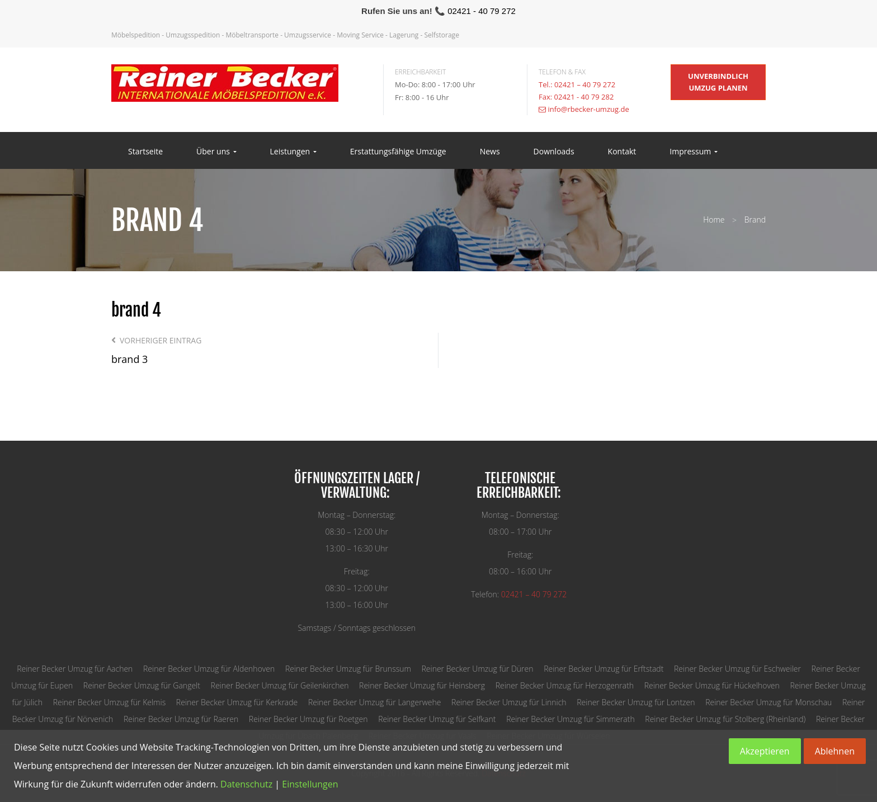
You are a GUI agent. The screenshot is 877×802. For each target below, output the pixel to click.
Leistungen (293, 151)
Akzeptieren (765, 751)
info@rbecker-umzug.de (588, 109)
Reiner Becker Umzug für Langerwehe (374, 702)
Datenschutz (246, 784)
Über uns (216, 151)
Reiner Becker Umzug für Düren (477, 668)
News (490, 151)
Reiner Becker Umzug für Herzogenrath (565, 685)
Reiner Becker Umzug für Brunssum (348, 668)
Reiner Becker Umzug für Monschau (768, 702)
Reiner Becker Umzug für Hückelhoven (712, 685)
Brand (755, 219)
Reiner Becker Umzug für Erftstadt (603, 668)
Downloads (554, 151)
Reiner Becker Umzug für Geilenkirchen (280, 685)
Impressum (693, 151)
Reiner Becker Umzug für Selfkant (437, 719)
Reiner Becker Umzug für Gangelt (141, 685)
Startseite (145, 151)
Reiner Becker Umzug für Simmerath (570, 719)
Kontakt (622, 151)
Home (713, 219)
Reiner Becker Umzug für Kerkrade (237, 702)
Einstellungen (310, 784)
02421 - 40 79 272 (481, 11)
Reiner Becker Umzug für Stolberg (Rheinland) (725, 719)
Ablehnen (835, 751)
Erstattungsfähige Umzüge (398, 151)
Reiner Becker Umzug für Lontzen (636, 702)
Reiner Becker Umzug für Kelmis (109, 702)
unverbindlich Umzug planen (718, 82)
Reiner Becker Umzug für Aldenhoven (209, 668)
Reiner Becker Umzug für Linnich (508, 702)
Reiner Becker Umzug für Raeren (181, 719)
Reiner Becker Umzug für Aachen (75, 668)
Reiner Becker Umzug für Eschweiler (737, 668)
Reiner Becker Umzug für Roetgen (308, 719)
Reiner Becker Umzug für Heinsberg (422, 685)
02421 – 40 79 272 (534, 594)
